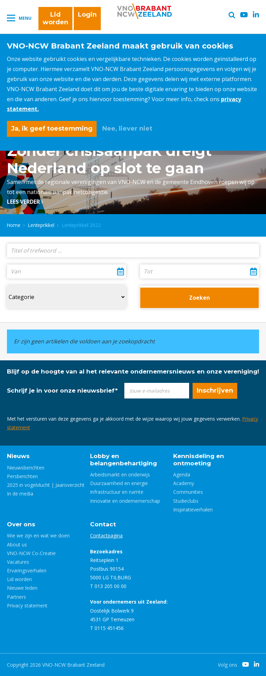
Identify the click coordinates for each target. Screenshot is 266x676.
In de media (20, 493)
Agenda (181, 474)
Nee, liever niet (127, 128)
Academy (183, 483)
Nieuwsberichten (25, 467)
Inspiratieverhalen (193, 509)
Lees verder (25, 201)
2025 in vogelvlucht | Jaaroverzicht (46, 485)
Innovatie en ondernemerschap (125, 501)
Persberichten (22, 476)
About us (17, 544)
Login (87, 14)
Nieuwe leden (22, 588)
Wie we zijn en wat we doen (38, 535)
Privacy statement (27, 605)
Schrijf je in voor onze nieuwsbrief (62, 390)
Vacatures (18, 562)
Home (13, 225)
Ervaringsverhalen (26, 570)
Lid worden (55, 18)
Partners (16, 597)
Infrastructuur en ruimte (116, 492)
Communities (188, 492)
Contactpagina (106, 535)
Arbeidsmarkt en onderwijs (120, 474)
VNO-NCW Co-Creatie (31, 553)
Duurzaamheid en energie (119, 483)
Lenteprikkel (41, 225)
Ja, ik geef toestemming (51, 128)
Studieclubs (185, 501)
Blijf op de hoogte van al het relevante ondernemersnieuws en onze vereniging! (133, 371)
